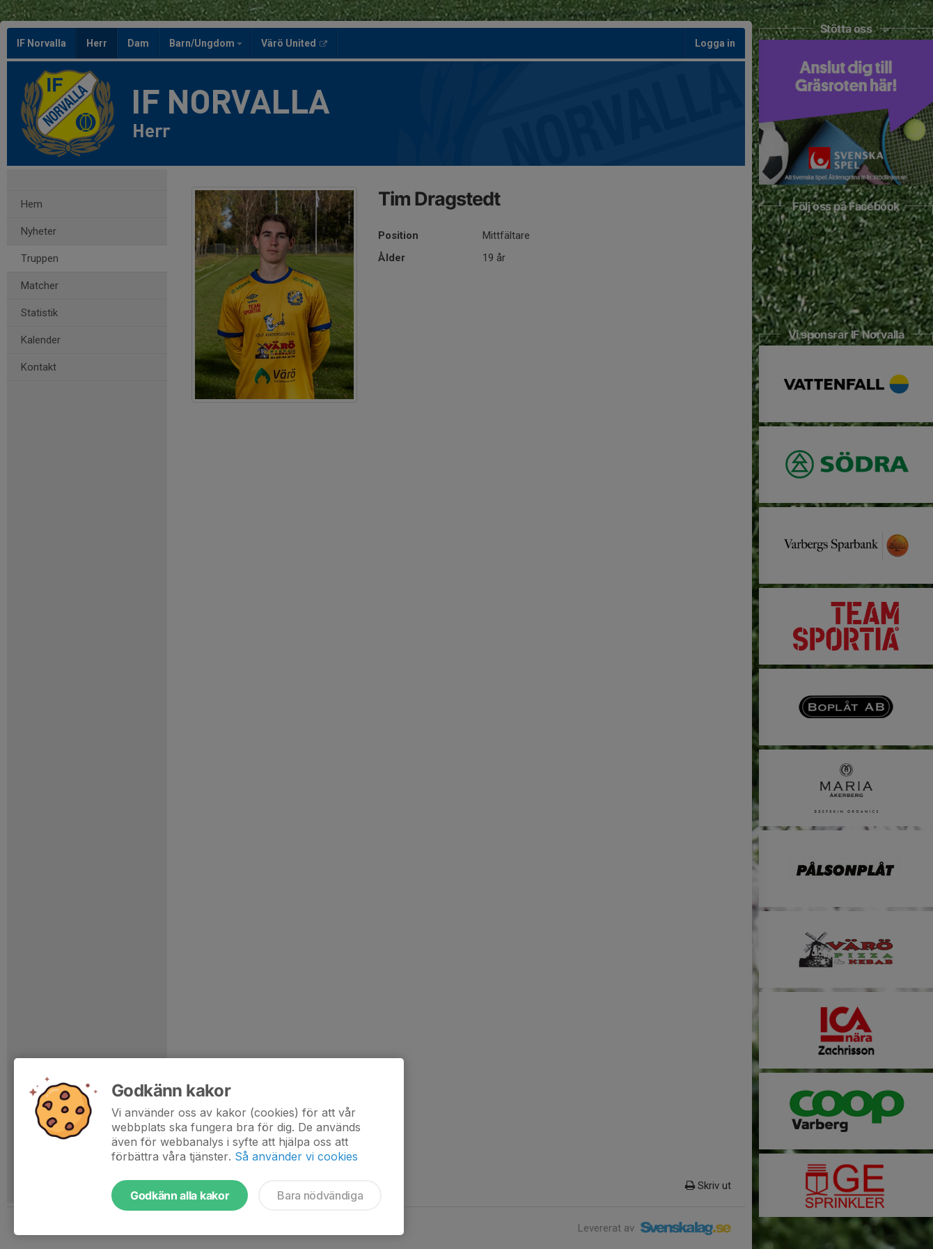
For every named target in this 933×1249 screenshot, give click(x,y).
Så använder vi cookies (296, 1156)
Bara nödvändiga (320, 1195)
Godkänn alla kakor (179, 1195)
